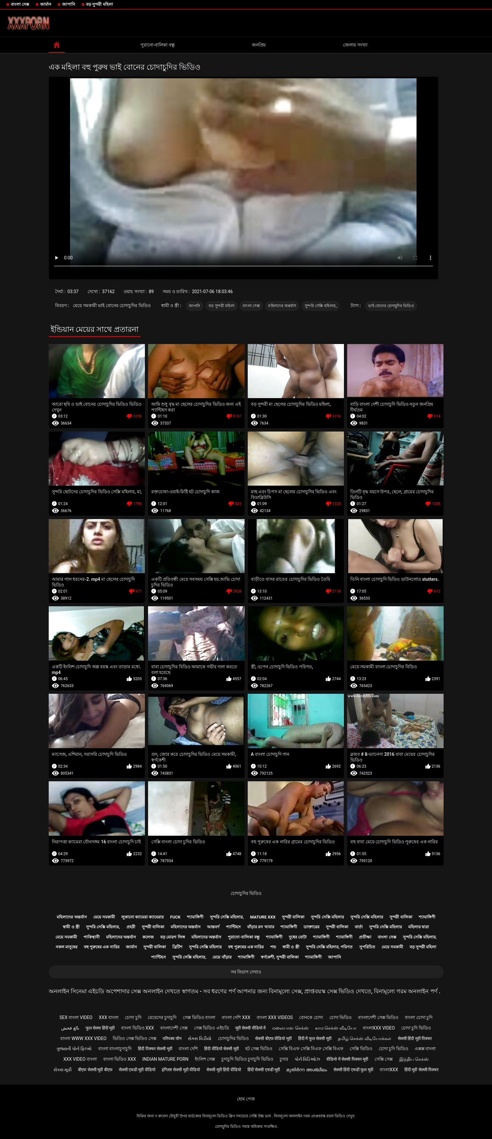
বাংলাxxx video (379, 1027)
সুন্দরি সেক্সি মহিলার (327, 917)
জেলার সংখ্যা (355, 44)
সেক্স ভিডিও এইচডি (211, 1027)
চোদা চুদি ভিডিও (416, 1027)
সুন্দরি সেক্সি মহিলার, (321, 306)
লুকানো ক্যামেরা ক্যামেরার (142, 917)
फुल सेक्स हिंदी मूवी (100, 1027)
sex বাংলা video (76, 1017)
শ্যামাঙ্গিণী (195, 917)
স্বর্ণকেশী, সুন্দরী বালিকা (280, 957)
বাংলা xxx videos (275, 1017)
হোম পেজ (246, 1098)
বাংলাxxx (389, 1069)
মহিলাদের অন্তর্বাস (282, 306)
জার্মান (45, 4)
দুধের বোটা (298, 937)
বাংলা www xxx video (83, 1038)
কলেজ (148, 937)
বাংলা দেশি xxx (236, 1017)
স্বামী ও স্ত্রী (71, 927)
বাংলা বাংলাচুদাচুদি (115, 1048)
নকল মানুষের (66, 947)
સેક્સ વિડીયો (199, 1038)
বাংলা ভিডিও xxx (137, 1027)
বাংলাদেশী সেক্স (173, 1027)
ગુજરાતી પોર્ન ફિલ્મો (74, 1048)
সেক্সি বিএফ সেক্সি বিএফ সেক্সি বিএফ (311, 1048)
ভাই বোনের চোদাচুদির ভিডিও (391, 306)
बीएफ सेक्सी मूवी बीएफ (95, 1069)
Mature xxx (262, 917)
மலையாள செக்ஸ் (290, 1027)
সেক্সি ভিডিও (361, 1048)
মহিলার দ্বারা (418, 927)
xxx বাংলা (108, 1017)
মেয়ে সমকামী (104, 917)
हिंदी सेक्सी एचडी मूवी (263, 1069)
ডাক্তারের (311, 927)
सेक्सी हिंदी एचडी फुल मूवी (353, 1069)
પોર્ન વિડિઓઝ (307, 1059)
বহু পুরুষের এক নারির (101, 947)
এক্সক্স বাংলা (425, 1048)
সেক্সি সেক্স (383, 1059)
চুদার (284, 1059)
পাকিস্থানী (91, 937)
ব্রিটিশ (177, 947)
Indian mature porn (165, 1059)
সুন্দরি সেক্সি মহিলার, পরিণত (329, 947)
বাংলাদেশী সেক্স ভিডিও (378, 1017)
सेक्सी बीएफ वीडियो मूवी (273, 1038)
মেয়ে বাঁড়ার (221, 957)
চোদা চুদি (133, 1017)
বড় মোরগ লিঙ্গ (172, 937)
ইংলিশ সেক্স (205, 1059)
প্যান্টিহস (233, 927)
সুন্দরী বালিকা (293, 917)
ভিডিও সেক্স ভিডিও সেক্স (134, 1038)
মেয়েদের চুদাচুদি (162, 1017)
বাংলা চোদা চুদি (418, 1017)
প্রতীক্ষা (365, 937)
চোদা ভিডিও (340, 1017)
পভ (273, 947)
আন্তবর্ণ (213, 927)
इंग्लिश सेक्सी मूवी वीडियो (181, 1069)
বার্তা (359, 927)
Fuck (175, 917)
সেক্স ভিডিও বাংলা (199, 1017)
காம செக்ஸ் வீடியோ (335, 1027)
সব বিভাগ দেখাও (246, 971)
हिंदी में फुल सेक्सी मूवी (315, 1038)
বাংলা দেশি (188, 1048)
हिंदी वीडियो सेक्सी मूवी (221, 1048)
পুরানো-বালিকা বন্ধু (157, 44)
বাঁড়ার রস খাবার (260, 927)
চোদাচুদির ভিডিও (246, 893)
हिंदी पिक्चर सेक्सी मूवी (155, 1048)
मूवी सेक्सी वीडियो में (250, 1027)
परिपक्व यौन (172, 1038)
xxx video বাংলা (80, 1059)
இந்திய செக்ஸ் (414, 1059)
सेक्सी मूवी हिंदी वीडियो (223, 1069)
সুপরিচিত (367, 947)
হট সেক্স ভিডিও (258, 1048)
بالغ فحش (70, 1027)
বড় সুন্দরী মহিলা (99, 4)
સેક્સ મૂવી (62, 1069)
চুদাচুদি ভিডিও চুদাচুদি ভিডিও (247, 1059)
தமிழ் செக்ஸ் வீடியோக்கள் (364, 1038)
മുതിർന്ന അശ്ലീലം (306, 1069)
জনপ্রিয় (259, 44)
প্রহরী (130, 927)
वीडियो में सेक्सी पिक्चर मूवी (347, 1059)
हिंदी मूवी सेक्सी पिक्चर (421, 1069)
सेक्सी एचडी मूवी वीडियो (137, 1069)
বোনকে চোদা (311, 1017)
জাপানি (68, 4)
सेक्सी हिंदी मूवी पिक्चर (415, 1038)
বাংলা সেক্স (20, 4)
